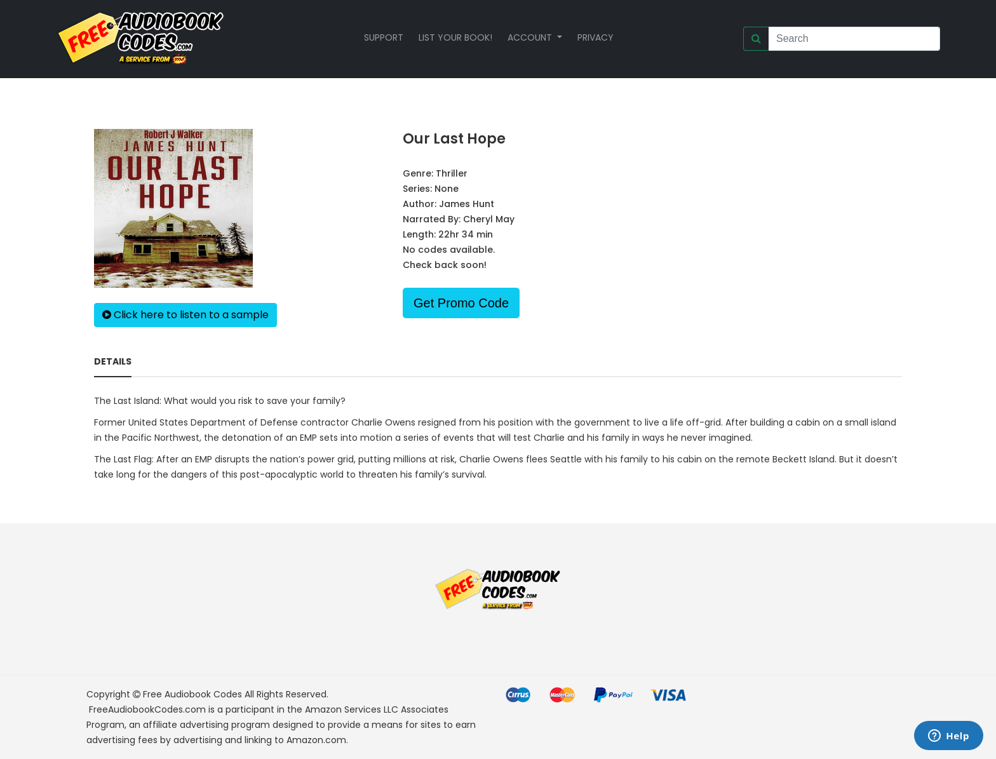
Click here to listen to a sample (185, 314)
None (446, 188)
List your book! (455, 37)
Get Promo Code (461, 303)
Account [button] (531, 37)
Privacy (595, 37)
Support (383, 37)
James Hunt (466, 204)
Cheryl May (489, 219)
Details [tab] (112, 361)
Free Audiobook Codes (192, 694)
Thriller (452, 173)
